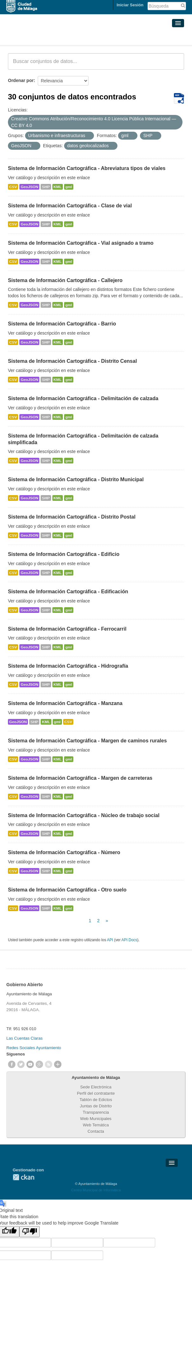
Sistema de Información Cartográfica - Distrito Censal (72, 361)
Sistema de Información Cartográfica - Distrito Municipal (76, 479)
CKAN (23, 1177)
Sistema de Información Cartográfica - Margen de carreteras (80, 778)
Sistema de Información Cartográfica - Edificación (68, 591)
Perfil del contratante (96, 1093)
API (110, 940)
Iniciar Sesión (129, 5)
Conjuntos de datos (36, 37)
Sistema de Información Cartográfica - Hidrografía (68, 666)
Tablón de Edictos (96, 1099)
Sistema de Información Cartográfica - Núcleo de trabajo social (83, 815)
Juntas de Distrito (96, 1106)
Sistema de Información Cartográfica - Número (64, 852)
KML (58, 187)
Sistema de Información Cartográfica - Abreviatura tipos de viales (86, 168)
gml (68, 187)
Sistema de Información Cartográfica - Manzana (65, 703)
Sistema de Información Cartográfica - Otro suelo (67, 889)
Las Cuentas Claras (24, 1038)
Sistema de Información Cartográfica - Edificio (63, 554)
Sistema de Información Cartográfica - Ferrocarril (67, 629)
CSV (13, 187)
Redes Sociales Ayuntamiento (33, 1047)
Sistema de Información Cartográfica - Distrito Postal (72, 517)
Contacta (96, 1131)
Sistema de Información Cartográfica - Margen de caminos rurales (87, 740)
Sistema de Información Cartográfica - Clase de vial (70, 205)
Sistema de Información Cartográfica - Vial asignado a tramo (81, 243)
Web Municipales (96, 1118)
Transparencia (96, 1112)
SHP (46, 187)
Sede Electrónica (95, 1087)
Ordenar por (21, 80)
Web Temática (96, 1125)
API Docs (129, 940)
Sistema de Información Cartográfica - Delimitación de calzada (83, 398)
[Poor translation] (29, 1231)
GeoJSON (29, 187)
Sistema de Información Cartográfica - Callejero (65, 280)
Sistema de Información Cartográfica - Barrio (62, 323)
